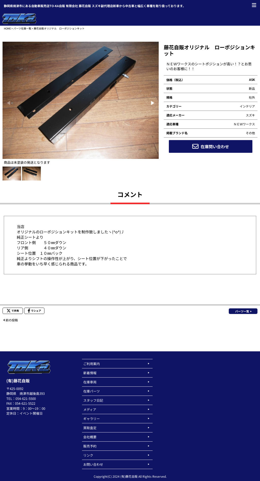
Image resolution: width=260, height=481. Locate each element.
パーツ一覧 (242, 311)
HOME (7, 28)
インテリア (247, 106)
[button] (152, 103)
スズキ (250, 115)
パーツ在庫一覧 (22, 28)
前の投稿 (12, 320)
